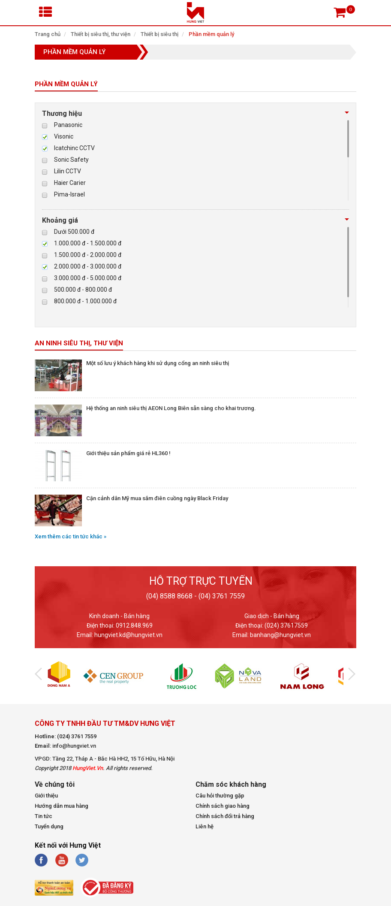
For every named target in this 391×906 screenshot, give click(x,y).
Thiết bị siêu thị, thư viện (100, 34)
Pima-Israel (69, 194)
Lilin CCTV (67, 171)
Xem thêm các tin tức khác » (70, 536)
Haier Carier (70, 182)
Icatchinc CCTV (74, 148)
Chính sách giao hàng (223, 806)
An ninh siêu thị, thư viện (79, 343)
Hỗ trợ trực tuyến (201, 581)
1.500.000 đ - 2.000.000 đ (87, 254)
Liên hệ (205, 826)
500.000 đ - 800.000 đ (83, 289)
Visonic (63, 136)
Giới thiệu (46, 795)
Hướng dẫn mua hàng (61, 806)
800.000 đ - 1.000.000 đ (85, 301)
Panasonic (68, 124)
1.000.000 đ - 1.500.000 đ (87, 243)
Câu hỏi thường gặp (220, 795)
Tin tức (43, 816)
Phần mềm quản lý (211, 34)
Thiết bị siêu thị (159, 34)
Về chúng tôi (55, 784)
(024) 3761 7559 (76, 736)
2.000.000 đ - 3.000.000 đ (87, 266)
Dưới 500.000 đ (74, 231)
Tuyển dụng (49, 826)
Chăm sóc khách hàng (231, 784)
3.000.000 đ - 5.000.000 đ (87, 278)
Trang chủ (47, 34)
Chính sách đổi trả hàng (225, 816)
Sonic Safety (71, 159)
